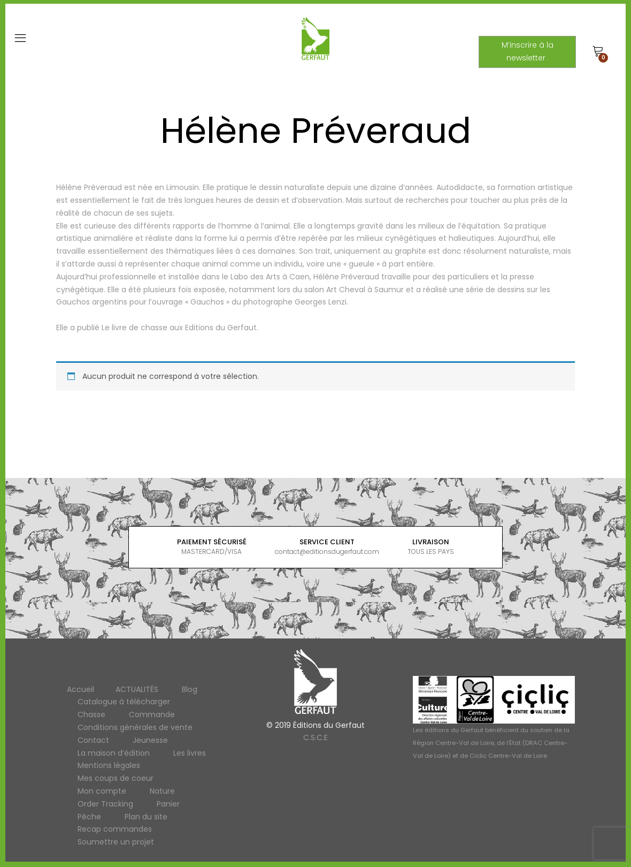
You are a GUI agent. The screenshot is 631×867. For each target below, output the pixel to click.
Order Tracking (105, 803)
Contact (93, 740)
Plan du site (146, 816)
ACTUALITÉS (137, 689)
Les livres (189, 753)
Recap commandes (115, 829)
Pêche (89, 816)
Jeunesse (150, 740)
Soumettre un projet (116, 841)
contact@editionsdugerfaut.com (327, 551)
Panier (168, 803)
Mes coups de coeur (115, 778)
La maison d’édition (114, 753)
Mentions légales (109, 765)
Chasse (91, 714)
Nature (162, 791)
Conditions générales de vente (135, 727)
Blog (189, 689)
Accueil (80, 689)
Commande (152, 714)
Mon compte (102, 791)
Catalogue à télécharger (124, 701)
